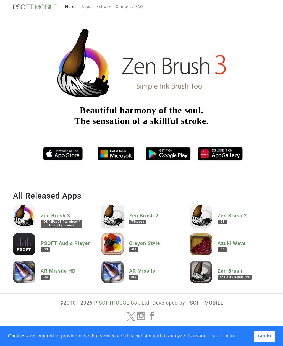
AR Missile (142, 274)
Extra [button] (102, 6)
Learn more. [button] (223, 336)
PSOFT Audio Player (65, 246)
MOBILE (35, 6)
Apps (86, 6)
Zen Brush (235, 274)
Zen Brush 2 (144, 218)
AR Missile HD (58, 274)
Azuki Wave (232, 246)
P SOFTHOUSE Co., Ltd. (122, 303)
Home (72, 5)
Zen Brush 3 (61, 220)
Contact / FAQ (129, 6)
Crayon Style (144, 246)
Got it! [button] (264, 336)
